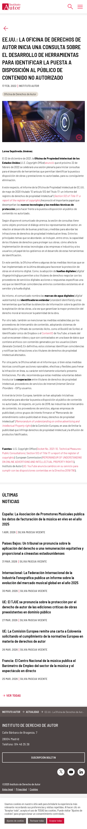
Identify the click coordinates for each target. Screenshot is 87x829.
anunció (49, 162)
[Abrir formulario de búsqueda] (68, 6)
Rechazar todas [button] (37, 820)
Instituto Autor (11, 711)
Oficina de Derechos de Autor (20, 94)
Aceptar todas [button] (55, 820)
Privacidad (21, 789)
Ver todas (13, 695)
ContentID (47, 333)
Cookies (34, 789)
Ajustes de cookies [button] (15, 820)
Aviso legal (7, 789)
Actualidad (32, 711)
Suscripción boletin (43, 757)
